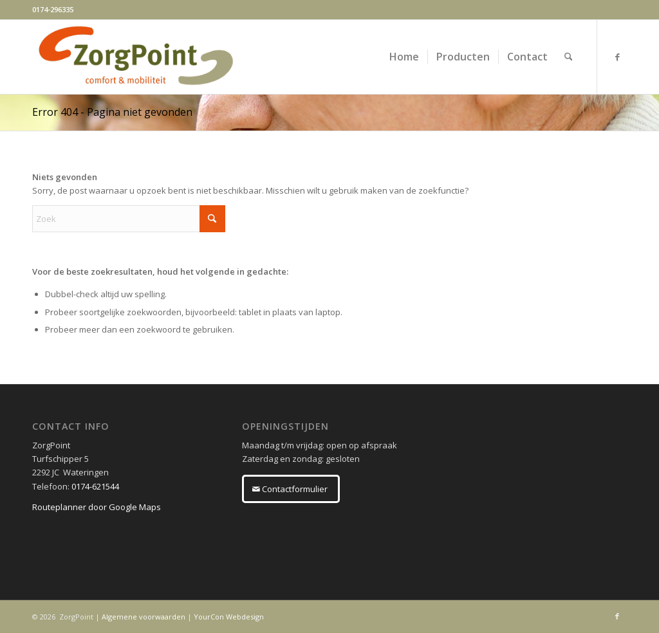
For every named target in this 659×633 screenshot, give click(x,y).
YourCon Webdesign (229, 616)
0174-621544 (95, 486)
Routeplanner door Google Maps (96, 507)
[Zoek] (568, 57)
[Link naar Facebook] (617, 56)
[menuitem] (404, 57)
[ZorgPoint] (135, 57)
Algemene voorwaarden (143, 616)
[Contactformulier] (291, 489)
